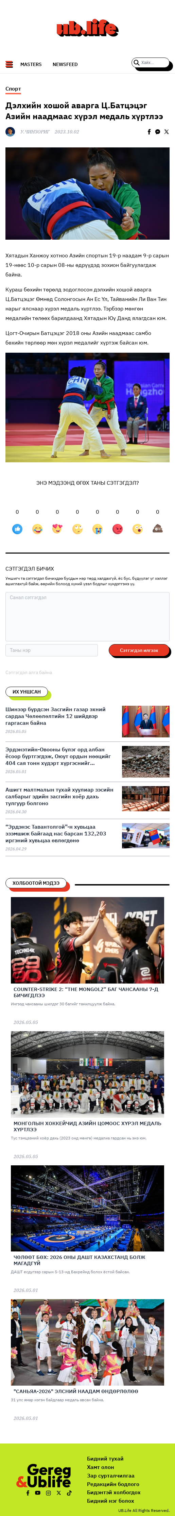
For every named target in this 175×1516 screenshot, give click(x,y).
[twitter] (166, 132)
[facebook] (149, 132)
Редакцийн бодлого (113, 1484)
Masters (31, 64)
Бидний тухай (105, 1458)
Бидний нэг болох (110, 1500)
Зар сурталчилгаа (111, 1475)
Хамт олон (100, 1467)
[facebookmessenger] (158, 132)
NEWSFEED (65, 64)
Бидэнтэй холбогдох (114, 1492)
